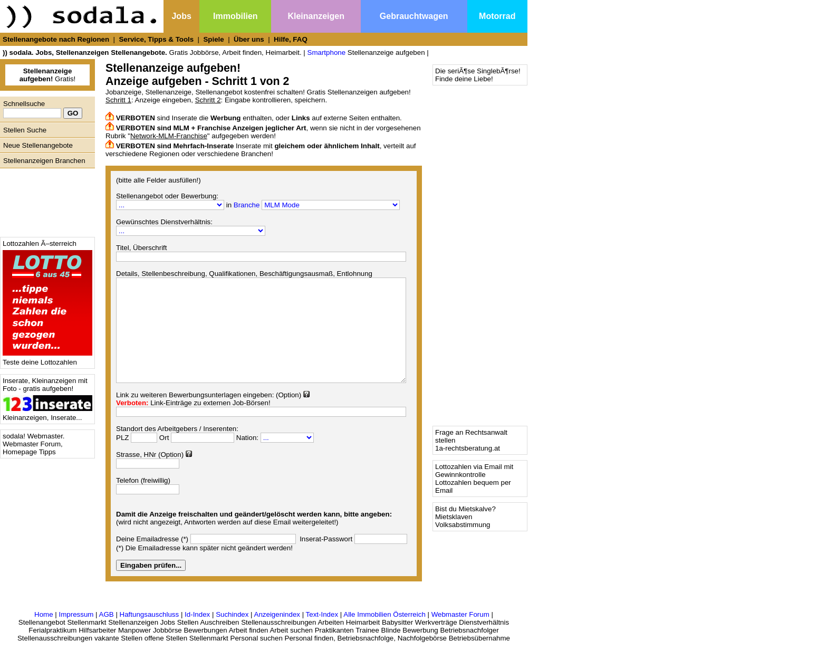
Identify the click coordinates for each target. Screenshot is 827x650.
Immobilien (235, 16)
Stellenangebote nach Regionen (56, 39)
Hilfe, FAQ (290, 39)
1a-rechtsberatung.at (467, 448)
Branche (247, 205)
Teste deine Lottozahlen (47, 359)
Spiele (213, 39)
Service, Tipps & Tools (156, 39)
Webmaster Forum (460, 614)
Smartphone (326, 52)
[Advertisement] (45, 200)
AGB (106, 614)
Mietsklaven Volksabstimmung (462, 521)
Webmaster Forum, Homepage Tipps (33, 448)
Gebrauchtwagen (414, 16)
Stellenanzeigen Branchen (44, 161)
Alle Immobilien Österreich (384, 614)
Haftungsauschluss (149, 614)
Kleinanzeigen (315, 16)
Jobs (181, 16)
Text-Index (322, 614)
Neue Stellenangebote (38, 145)
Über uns (249, 39)
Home (43, 614)
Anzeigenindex (277, 614)
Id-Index (197, 614)
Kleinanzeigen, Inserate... (47, 414)
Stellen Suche (24, 130)
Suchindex (232, 614)
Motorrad (497, 16)
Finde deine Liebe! (464, 79)
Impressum (76, 614)
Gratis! (48, 75)
